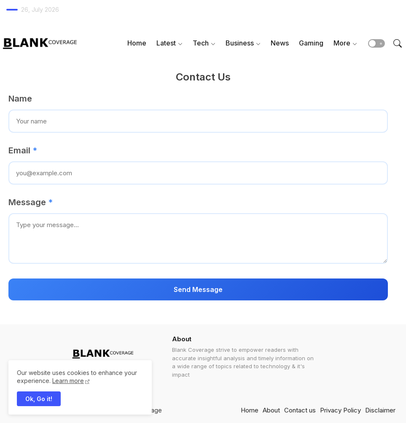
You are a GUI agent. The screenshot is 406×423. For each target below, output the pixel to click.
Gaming (311, 43)
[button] (376, 43)
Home (136, 43)
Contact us (300, 410)
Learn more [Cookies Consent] (68, 380)
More (341, 43)
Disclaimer (380, 410)
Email (22, 150)
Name (20, 99)
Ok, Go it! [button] (38, 398)
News (280, 43)
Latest (166, 43)
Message (30, 202)
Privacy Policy (340, 410)
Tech (201, 43)
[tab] (136, 43)
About (271, 410)
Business (240, 43)
